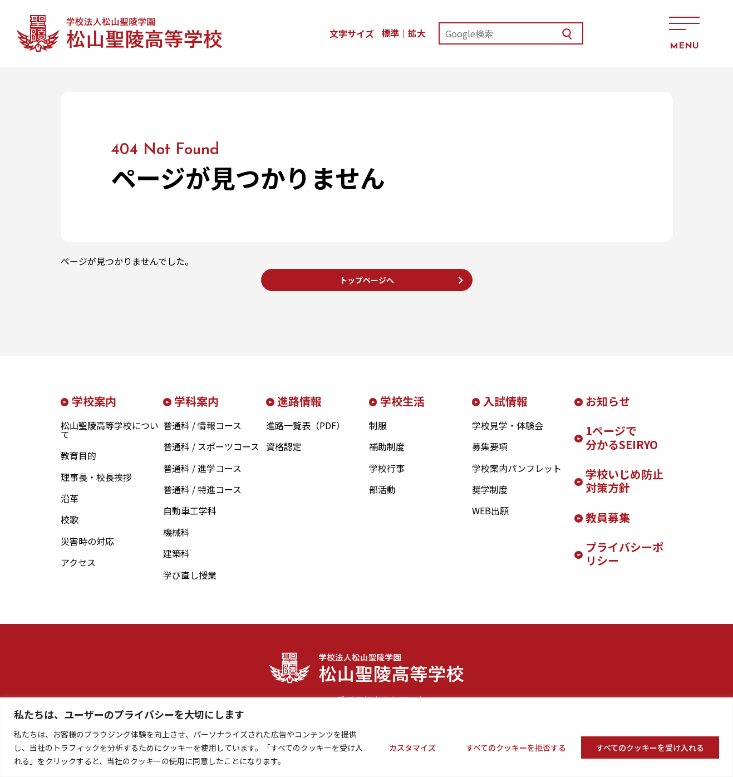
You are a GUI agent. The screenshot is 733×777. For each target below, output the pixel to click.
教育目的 (78, 464)
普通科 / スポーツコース (211, 455)
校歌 (69, 528)
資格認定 (284, 455)
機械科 (176, 540)
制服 (378, 433)
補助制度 (387, 455)
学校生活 (402, 409)
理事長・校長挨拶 (96, 485)
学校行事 (387, 476)
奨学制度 (490, 497)
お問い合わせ (577, 33)
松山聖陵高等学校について (110, 438)
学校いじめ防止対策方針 (624, 489)
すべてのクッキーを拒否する (516, 747)
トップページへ (367, 284)
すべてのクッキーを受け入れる (650, 747)
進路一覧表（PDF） (305, 433)
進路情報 (299, 409)
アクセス (624, 33)
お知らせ (608, 409)
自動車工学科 (190, 519)
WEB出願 (490, 519)
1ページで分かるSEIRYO (622, 446)
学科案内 (196, 409)
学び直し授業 (190, 583)
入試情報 (505, 409)
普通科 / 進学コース (202, 476)
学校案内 (94, 409)
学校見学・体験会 (507, 433)
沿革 (69, 506)
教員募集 (608, 526)
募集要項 (490, 455)
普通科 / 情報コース (202, 433)
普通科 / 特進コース (202, 497)
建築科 (176, 562)
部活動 (382, 497)
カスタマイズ (412, 747)
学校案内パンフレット (517, 476)
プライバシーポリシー (624, 562)
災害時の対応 (87, 549)
